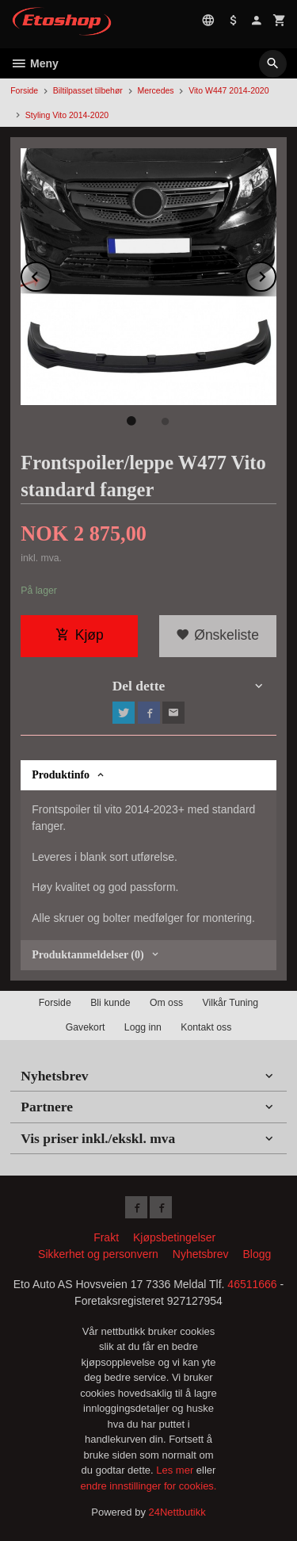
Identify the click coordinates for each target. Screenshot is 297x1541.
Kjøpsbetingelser (174, 1237)
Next (275, 274)
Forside (24, 90)
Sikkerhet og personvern (98, 1254)
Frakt (106, 1237)
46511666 (251, 1284)
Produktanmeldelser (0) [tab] (87, 955)
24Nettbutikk (177, 1512)
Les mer (176, 1470)
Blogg (256, 1254)
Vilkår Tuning (231, 1002)
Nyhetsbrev (201, 1254)
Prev (50, 274)
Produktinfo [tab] (60, 775)
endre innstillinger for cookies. (149, 1486)
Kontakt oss (206, 1027)
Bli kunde (110, 1002)
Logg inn (143, 1027)
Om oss (166, 1002)
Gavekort (85, 1027)
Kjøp (79, 635)
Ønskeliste (217, 635)
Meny (34, 63)
